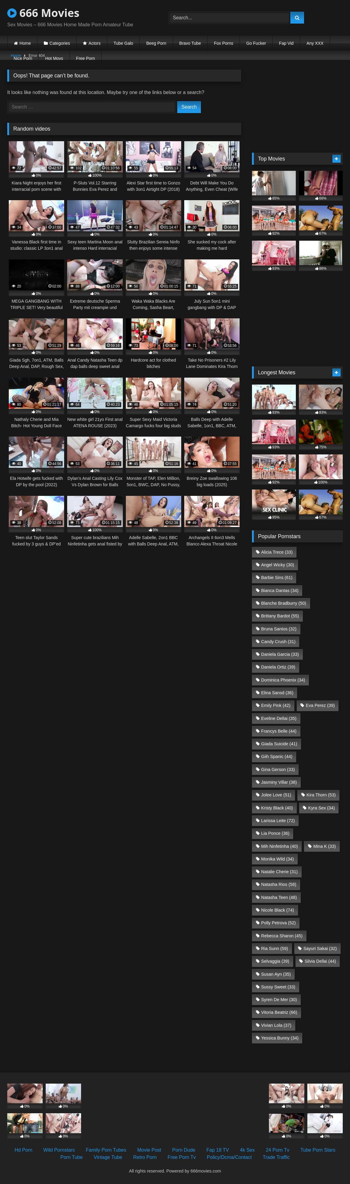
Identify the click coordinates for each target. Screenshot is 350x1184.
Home (25, 43)
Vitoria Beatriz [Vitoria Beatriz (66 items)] (279, 1012)
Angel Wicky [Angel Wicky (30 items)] (277, 564)
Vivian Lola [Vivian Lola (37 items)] (276, 1025)
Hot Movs (54, 58)
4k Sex (247, 1150)
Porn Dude (183, 1150)
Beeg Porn (156, 43)
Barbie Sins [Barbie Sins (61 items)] (276, 577)
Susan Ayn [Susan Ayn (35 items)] (276, 974)
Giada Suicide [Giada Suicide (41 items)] (279, 743)
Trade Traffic (276, 1157)
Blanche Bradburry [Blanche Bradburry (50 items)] (283, 603)
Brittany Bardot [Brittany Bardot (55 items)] (280, 615)
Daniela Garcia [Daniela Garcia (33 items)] (280, 654)
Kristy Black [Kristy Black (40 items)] (277, 807)
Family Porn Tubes (106, 1150)
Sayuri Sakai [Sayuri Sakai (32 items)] (320, 948)
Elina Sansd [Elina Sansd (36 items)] (277, 692)
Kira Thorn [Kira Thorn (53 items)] (321, 794)
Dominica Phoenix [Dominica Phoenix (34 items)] (283, 680)
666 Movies (43, 12)
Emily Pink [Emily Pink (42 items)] (275, 705)
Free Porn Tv (182, 1157)
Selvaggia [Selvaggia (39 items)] (275, 961)
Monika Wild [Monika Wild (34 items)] (277, 859)
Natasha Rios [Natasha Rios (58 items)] (278, 884)
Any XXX (314, 43)
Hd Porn (23, 1150)
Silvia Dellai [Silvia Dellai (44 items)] (320, 961)
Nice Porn (23, 58)
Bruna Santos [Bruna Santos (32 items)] (278, 628)
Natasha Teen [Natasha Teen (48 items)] (279, 897)
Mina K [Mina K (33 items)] (324, 846)
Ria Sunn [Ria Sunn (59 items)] (274, 948)
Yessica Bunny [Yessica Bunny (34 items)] (279, 1038)
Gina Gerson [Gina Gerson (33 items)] (278, 769)
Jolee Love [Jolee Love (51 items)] (276, 794)
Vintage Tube (108, 1157)
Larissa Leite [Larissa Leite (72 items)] (278, 820)
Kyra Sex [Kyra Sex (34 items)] (321, 807)
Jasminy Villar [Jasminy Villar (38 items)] (279, 782)
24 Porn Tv (277, 1150)
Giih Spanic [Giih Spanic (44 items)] (276, 756)
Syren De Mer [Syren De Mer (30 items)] (279, 999)
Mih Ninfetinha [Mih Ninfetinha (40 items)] (279, 846)
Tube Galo (123, 43)
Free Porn (85, 58)
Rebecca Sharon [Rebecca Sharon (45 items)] (282, 935)
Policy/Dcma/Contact (229, 1157)
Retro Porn (144, 1157)
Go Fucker (256, 43)
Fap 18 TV (217, 1150)
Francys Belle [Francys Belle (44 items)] (278, 731)
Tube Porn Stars (317, 1150)
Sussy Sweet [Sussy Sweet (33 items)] (278, 986)
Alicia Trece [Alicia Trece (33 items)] (277, 552)
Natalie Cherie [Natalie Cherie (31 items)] (279, 871)
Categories (60, 43)
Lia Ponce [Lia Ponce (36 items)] (275, 833)
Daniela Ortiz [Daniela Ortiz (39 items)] (278, 667)
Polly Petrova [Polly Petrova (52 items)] (278, 922)
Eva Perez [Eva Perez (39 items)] (320, 705)
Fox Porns (223, 43)
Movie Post (149, 1150)
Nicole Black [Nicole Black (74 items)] (277, 910)
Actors (95, 43)
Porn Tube (72, 1157)
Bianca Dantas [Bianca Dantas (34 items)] (279, 590)
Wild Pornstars (59, 1150)
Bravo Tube (190, 43)
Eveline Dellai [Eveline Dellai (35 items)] (278, 718)
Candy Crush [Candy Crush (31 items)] (278, 641)
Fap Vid (286, 43)
